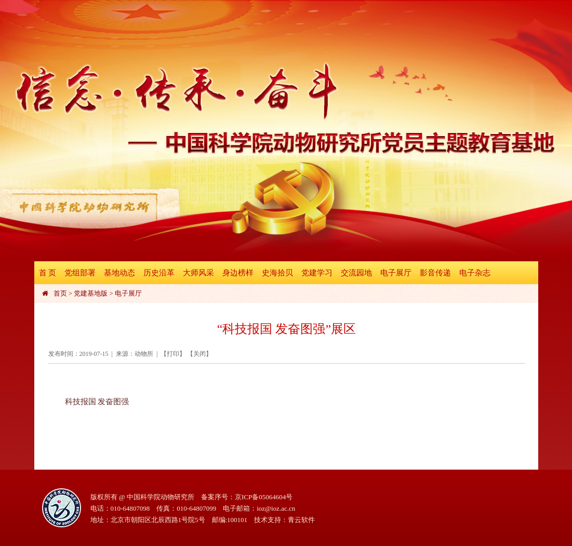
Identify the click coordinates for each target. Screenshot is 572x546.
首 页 (48, 273)
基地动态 (119, 273)
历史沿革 (159, 273)
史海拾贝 (277, 273)
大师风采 (198, 273)
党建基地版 (91, 293)
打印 (173, 353)
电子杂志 (474, 273)
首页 (60, 293)
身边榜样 (238, 273)
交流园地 (356, 273)
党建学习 (316, 273)
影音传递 (435, 273)
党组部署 (80, 273)
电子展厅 (395, 273)
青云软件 (301, 520)
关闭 (199, 353)
